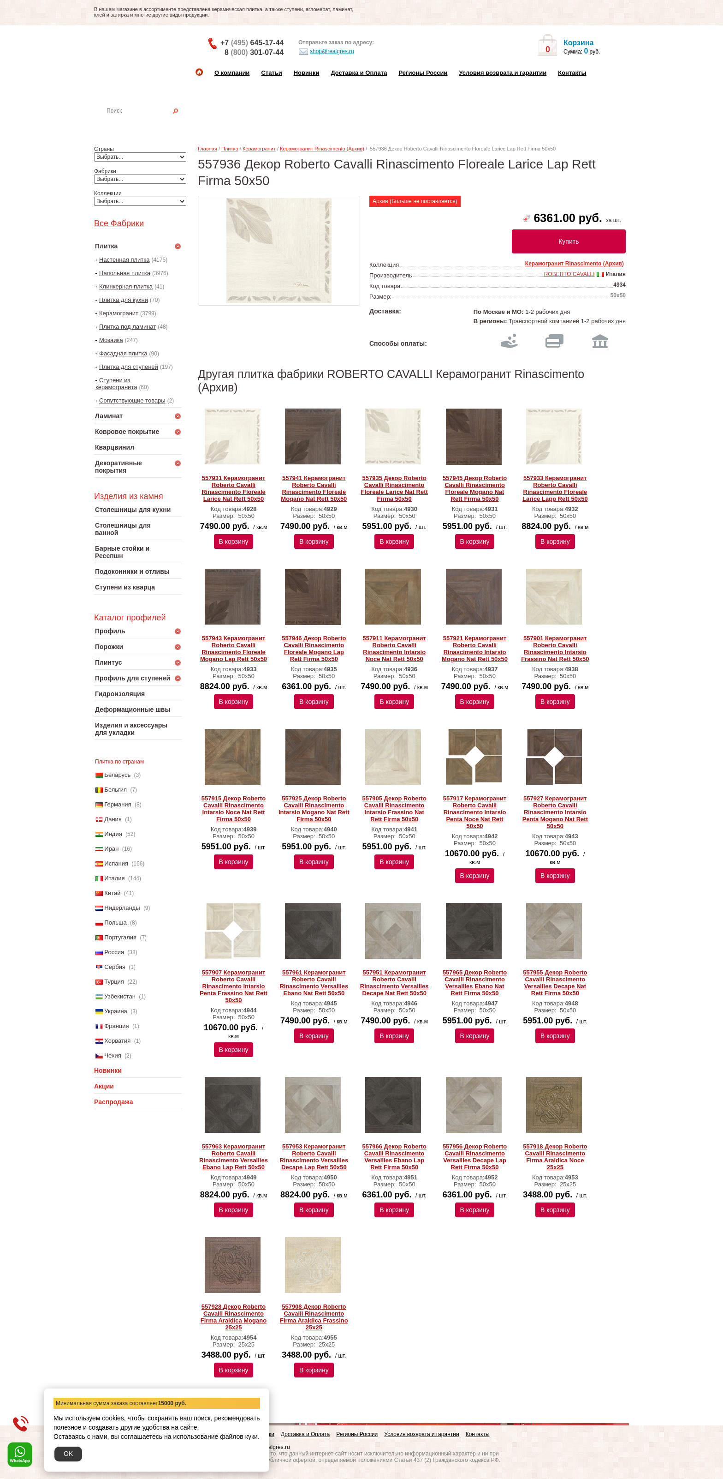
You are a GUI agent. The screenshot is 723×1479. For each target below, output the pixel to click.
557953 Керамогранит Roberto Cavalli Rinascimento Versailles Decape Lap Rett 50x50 (313, 1157)
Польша (115, 922)
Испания (116, 863)
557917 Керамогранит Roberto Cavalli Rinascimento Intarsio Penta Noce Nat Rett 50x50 (475, 812)
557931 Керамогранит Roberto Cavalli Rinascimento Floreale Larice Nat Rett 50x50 (233, 488)
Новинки (307, 72)
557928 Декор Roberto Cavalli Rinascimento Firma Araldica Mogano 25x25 (234, 1317)
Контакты (572, 72)
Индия (113, 833)
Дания (113, 819)
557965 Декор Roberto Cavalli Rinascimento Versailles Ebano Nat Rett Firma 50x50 (475, 983)
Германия (117, 804)
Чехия (112, 1055)
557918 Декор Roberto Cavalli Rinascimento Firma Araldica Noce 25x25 (555, 1157)
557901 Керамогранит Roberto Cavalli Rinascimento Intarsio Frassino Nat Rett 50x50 (555, 648)
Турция (114, 981)
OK (68, 1453)
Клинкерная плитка (126, 286)
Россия (114, 952)
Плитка (229, 148)
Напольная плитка (124, 273)
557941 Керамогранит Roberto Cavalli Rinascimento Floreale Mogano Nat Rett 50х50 (314, 488)
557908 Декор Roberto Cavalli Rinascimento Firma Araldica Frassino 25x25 (314, 1317)
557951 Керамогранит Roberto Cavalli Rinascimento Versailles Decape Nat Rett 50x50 (394, 983)
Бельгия (115, 789)
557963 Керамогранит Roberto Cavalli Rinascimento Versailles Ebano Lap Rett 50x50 (233, 1157)
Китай (112, 893)
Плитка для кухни (123, 299)
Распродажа (113, 1102)
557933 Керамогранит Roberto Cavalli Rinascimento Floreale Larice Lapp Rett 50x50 (555, 488)
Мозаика (111, 340)
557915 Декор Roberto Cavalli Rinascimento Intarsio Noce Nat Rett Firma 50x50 (233, 809)
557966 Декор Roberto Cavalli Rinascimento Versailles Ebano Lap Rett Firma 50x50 (394, 1157)
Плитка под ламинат (127, 326)
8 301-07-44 (254, 52)
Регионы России (422, 72)
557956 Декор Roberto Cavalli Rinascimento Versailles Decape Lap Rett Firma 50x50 (475, 1157)
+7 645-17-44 (252, 43)
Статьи (271, 72)
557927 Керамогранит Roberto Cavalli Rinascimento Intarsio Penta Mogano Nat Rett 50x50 (555, 812)
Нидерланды (122, 907)
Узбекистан (120, 996)
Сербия (114, 966)
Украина (115, 1011)
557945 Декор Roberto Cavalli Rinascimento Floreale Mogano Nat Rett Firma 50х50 (475, 488)
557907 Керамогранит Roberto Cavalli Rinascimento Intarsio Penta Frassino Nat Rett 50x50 (233, 986)
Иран (111, 848)
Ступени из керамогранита (116, 384)
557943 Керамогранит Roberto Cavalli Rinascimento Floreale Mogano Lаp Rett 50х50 (233, 648)
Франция (116, 1025)
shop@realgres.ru (326, 51)
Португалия (120, 937)
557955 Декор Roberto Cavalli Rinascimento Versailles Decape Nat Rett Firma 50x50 (555, 983)
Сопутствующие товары (132, 400)
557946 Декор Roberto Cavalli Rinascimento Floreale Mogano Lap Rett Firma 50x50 (314, 648)
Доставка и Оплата (359, 72)
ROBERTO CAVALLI (569, 274)
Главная (207, 148)
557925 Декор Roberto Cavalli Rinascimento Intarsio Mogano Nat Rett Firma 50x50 (314, 809)
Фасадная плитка (123, 353)
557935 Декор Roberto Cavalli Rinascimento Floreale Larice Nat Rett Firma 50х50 (394, 488)
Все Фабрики (119, 223)
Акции (104, 1086)
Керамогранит (118, 313)
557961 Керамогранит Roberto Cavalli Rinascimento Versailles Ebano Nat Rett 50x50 (313, 983)
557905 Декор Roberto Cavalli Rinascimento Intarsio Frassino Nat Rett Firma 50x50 (394, 809)
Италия (114, 878)
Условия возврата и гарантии (502, 72)
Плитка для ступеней (128, 366)
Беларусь (117, 774)
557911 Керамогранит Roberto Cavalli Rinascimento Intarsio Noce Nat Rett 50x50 (394, 648)
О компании (231, 72)
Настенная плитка (147, 123)
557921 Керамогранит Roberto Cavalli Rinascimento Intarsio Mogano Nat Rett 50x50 (475, 648)
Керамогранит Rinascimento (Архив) (322, 148)
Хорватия (117, 1040)
